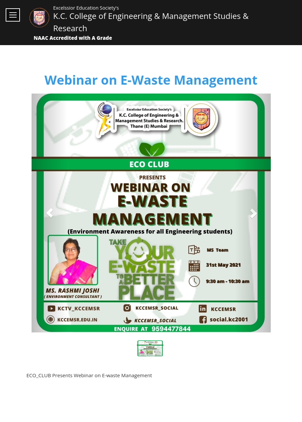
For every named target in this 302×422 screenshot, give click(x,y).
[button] (49, 213)
